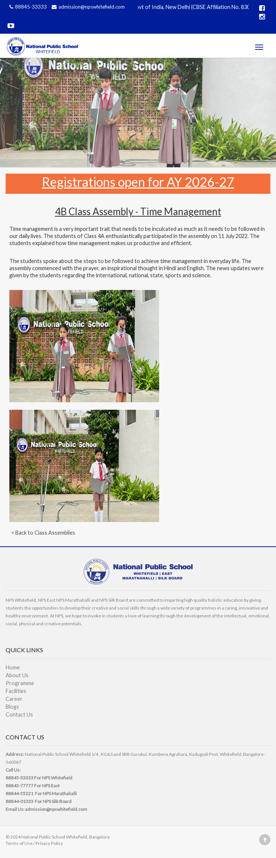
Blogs (12, 706)
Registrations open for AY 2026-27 (138, 181)
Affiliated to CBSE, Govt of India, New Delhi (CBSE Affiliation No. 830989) (177, 7)
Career (14, 699)
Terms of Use (19, 843)
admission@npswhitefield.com (87, 7)
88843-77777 (19, 785)
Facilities (16, 691)
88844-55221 (19, 793)
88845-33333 (27, 7)
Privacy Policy (49, 843)
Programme (20, 683)
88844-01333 (19, 801)
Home (13, 667)
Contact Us (19, 714)
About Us (17, 675)
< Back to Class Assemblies (43, 532)
